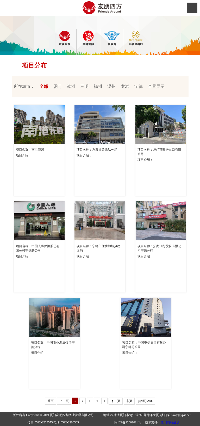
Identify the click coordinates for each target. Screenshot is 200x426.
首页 (50, 401)
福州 (98, 86)
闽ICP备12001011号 (127, 422)
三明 (84, 86)
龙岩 (125, 86)
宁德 (138, 86)
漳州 (71, 86)
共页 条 (145, 401)
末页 (129, 401)
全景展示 (156, 86)
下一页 (115, 401)
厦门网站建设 (170, 422)
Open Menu (192, 8)
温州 (111, 86)
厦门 (57, 86)
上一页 (64, 401)
